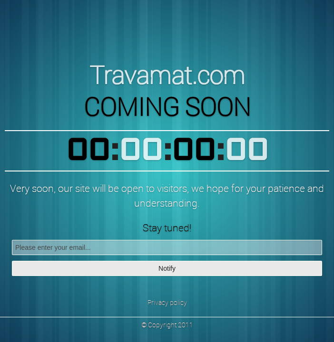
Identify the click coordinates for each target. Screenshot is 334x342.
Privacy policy (167, 302)
